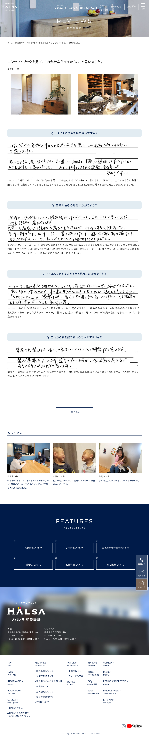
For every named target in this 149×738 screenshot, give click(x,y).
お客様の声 (20, 42)
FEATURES (74, 523)
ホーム (10, 42)
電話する (141, 564)
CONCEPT (12, 701)
